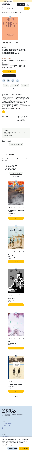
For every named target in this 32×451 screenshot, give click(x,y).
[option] (6, 85)
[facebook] (17, 80)
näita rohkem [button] (16, 89)
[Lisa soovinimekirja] (23, 207)
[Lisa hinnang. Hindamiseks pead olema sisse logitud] (10, 43)
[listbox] (16, 86)
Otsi (27, 8)
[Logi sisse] (21, 4)
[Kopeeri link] (12, 80)
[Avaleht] (6, 4)
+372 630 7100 (7, 426)
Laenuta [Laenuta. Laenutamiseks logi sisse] (16, 218)
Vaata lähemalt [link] (9, 135)
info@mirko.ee (7, 423)
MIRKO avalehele (6, 436)
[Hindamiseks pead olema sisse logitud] (8, 80)
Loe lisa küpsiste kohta (7, 446)
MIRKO (4, 1)
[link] (6, 58)
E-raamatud (9, 1)
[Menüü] (27, 4)
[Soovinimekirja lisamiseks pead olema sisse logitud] (3, 80)
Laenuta (9, 71)
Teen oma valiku (12, 448)
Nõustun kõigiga (24, 448)
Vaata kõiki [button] (16, 397)
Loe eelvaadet (9, 75)
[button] (7, 111)
